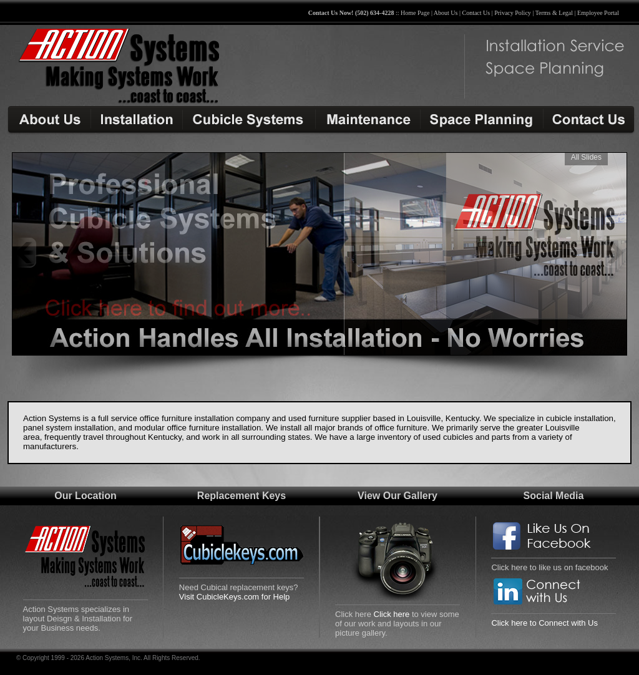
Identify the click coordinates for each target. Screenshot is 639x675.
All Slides (586, 157)
